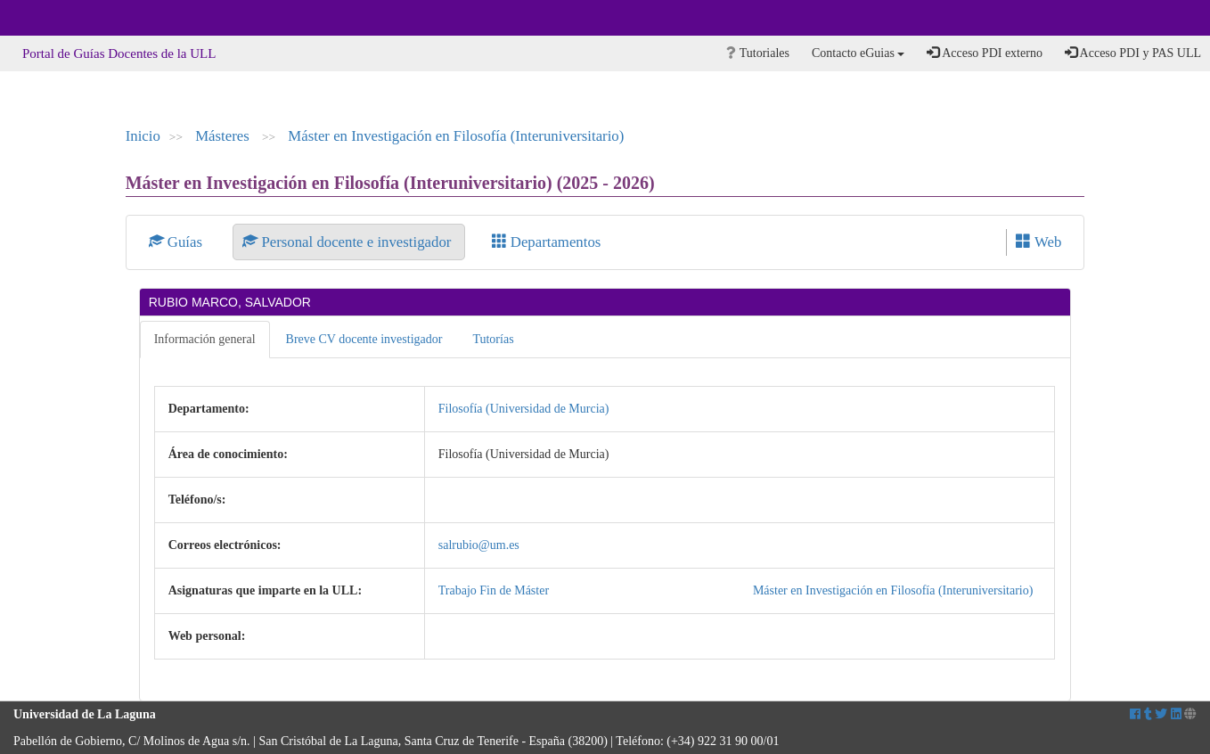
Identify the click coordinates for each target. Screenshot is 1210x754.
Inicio (143, 135)
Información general (205, 339)
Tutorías (492, 339)
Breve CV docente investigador (364, 339)
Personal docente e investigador (348, 242)
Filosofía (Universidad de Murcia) (523, 408)
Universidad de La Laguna (62, 18)
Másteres (224, 135)
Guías (178, 242)
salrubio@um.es (478, 545)
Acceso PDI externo (984, 52)
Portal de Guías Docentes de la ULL (119, 53)
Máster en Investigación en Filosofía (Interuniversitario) (456, 135)
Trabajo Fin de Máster (493, 590)
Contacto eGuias (858, 53)
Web (1038, 242)
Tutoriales (757, 53)
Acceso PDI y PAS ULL (1133, 52)
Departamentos (546, 242)
